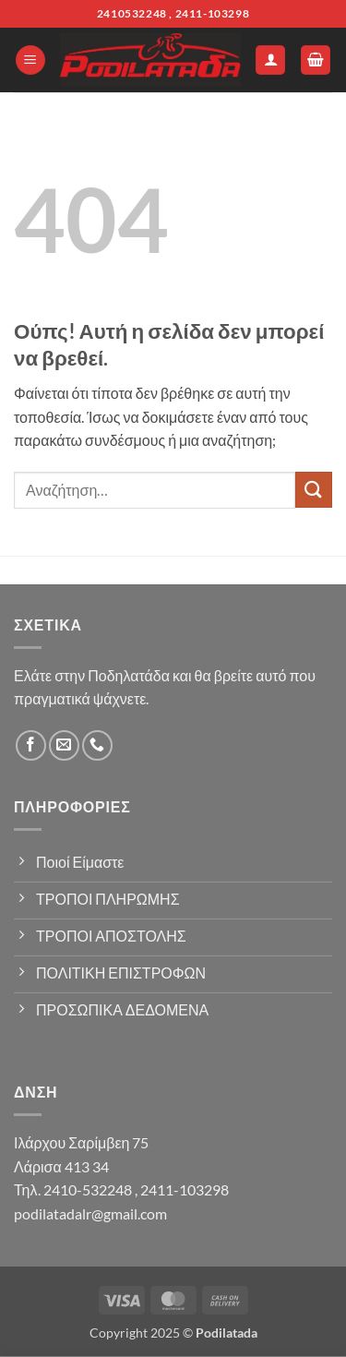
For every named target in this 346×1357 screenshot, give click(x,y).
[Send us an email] (64, 745)
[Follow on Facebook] (31, 745)
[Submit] (313, 490)
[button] (30, 60)
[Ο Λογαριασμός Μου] (270, 60)
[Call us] (97, 745)
